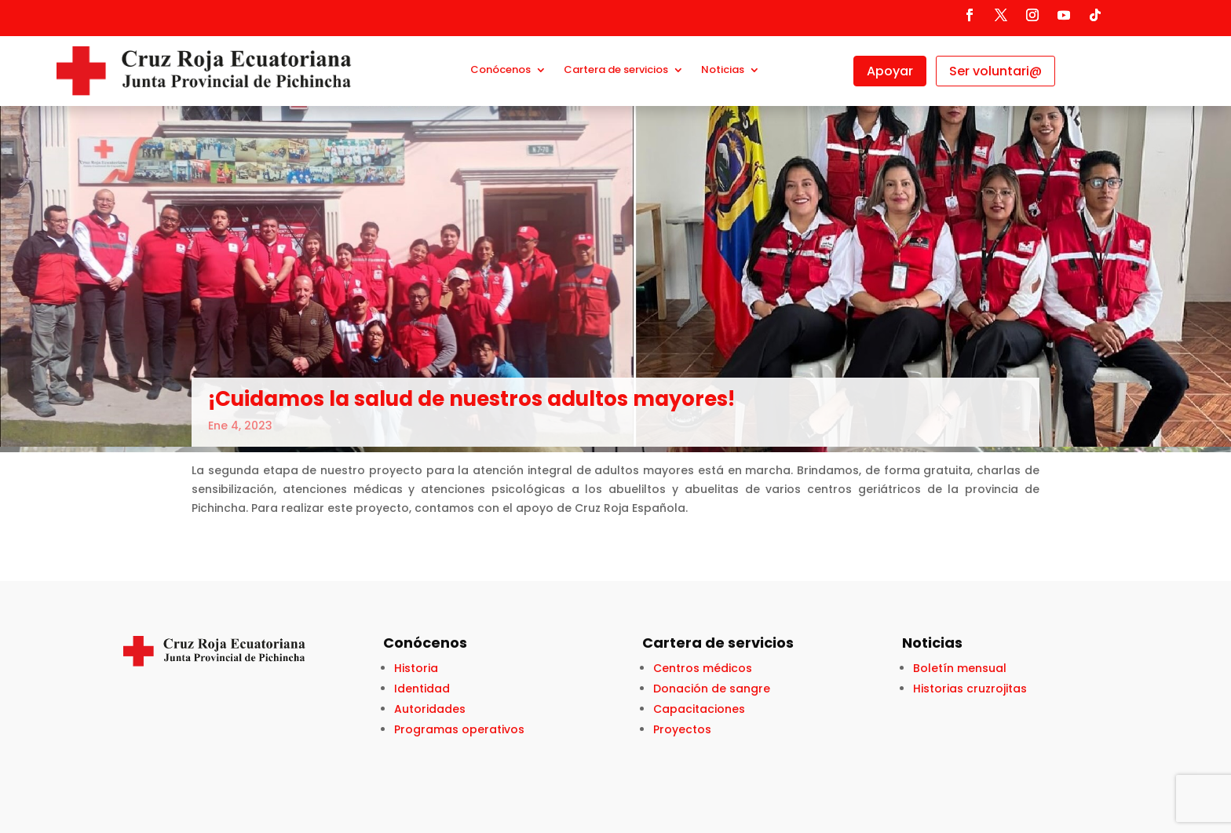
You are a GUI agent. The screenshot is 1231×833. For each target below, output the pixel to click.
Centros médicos (702, 668)
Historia (416, 668)
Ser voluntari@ (995, 71)
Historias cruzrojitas (970, 688)
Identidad (422, 688)
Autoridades (430, 709)
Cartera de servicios (616, 70)
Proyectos (682, 729)
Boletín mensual (959, 668)
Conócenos (500, 70)
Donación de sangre (711, 688)
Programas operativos (459, 729)
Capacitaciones (699, 709)
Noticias (722, 70)
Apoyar (890, 71)
